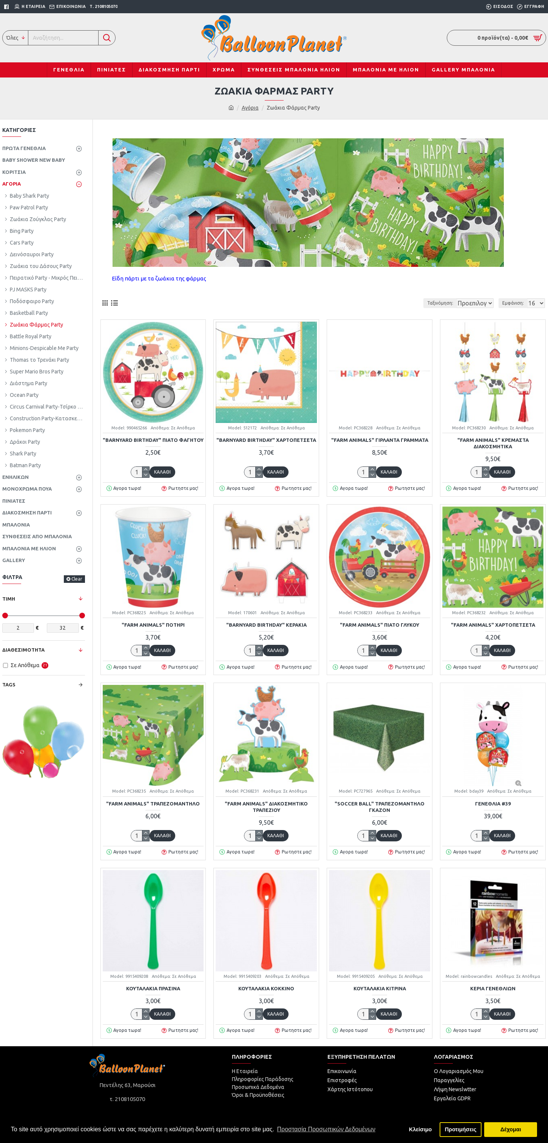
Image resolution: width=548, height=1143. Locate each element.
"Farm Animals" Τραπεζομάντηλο (153, 803)
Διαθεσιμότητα (23, 649)
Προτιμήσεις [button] (461, 1129)
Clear (76, 578)
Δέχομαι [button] (510, 1129)
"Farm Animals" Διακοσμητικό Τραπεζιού (266, 807)
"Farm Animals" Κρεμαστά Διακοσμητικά (493, 443)
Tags (8, 684)
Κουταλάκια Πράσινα (153, 988)
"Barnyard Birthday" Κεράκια (266, 624)
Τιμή (8, 598)
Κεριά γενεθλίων (493, 988)
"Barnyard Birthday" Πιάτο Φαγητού (153, 440)
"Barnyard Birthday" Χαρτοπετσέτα (266, 440)
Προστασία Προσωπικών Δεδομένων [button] (326, 1129)
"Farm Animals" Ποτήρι (153, 624)
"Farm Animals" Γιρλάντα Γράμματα (379, 440)
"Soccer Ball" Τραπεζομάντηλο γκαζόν (380, 807)
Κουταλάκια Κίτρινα (379, 988)
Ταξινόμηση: (414, 302)
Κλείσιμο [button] (420, 1129)
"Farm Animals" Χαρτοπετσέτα (493, 624)
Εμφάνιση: (515, 302)
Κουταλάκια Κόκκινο (266, 988)
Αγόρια (250, 108)
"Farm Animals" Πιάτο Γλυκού (379, 624)
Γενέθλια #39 (493, 803)
